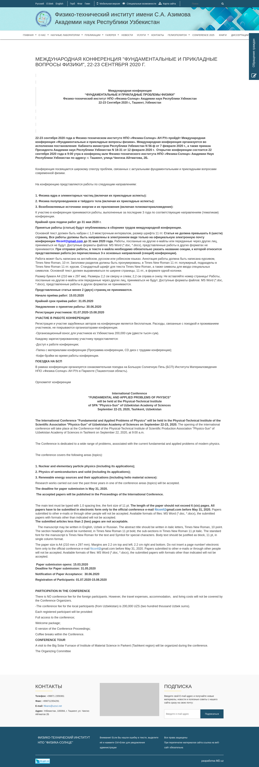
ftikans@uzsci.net (53, 706)
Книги (223, 35)
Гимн (87, 3)
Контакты (157, 35)
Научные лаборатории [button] (65, 35)
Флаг (79, 3)
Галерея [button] (110, 35)
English (59, 3)
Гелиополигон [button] (177, 35)
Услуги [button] (141, 35)
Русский (39, 3)
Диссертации (240, 35)
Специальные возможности (139, 3)
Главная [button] (28, 35)
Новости (127, 35)
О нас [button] (42, 35)
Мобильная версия (108, 3)
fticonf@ (95, 548)
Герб (72, 3)
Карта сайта (167, 3)
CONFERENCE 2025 (203, 35)
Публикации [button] (92, 35)
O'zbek (49, 3)
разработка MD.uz (212, 760)
